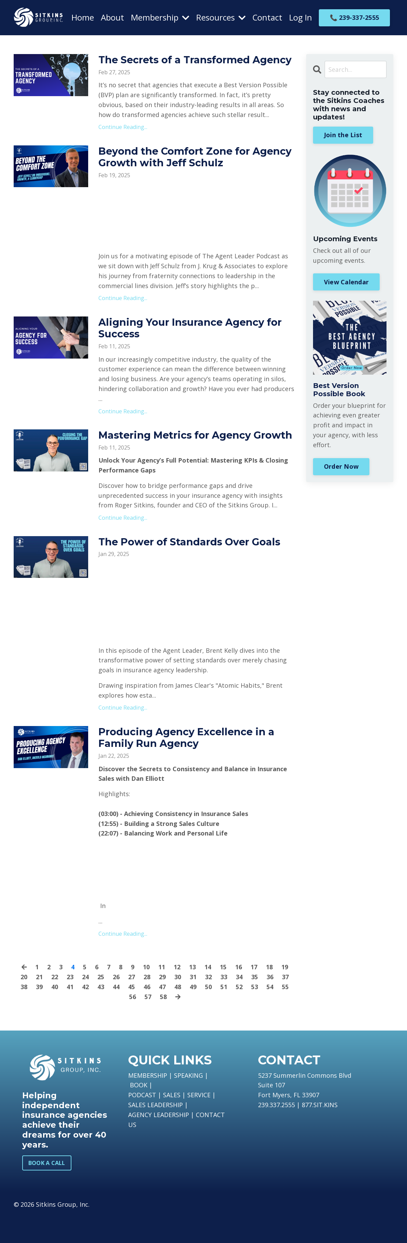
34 (239, 1003)
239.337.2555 (276, 1131)
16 (238, 994)
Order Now (341, 466)
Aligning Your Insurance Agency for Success (194, 341)
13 (192, 994)
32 (208, 1003)
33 (223, 1003)
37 (285, 1003)
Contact (267, 17)
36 (270, 1003)
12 (177, 994)
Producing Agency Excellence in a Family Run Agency (190, 764)
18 (269, 994)
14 (207, 994)
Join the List (343, 134)
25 (100, 1003)
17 (253, 994)
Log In (300, 17)
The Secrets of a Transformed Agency (177, 66)
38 (24, 1013)
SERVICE (199, 1122)
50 (208, 1013)
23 (70, 1003)
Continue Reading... (122, 139)
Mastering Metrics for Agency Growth (177, 455)
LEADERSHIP (165, 1131)
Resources (220, 17)
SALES (171, 1122)
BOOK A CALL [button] (46, 1189)
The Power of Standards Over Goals (192, 568)
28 (147, 1003)
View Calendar (346, 281)
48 (177, 1013)
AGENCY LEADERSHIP (158, 1141)
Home (82, 17)
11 (161, 994)
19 (284, 994)
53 (254, 1013)
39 (39, 1013)
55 (285, 1013)
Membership (160, 17)
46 (147, 1013)
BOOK (138, 1112)
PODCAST (142, 1122)
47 (162, 1013)
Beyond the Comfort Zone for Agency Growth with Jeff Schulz (184, 169)
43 (100, 1013)
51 (223, 1013)
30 (177, 1003)
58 (163, 1023)
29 (162, 1003)
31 (193, 1003)
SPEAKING (188, 1102)
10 (146, 994)
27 (131, 1003)
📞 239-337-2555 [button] (354, 17)
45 (131, 1013)
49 (193, 1013)
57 (147, 1023)
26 (116, 1003)
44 (116, 1013)
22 (54, 1003)
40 (54, 1013)
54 (270, 1013)
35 (254, 1003)
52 (239, 1013)
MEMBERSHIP (147, 1102)
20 (24, 1003)
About (112, 17)
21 (39, 1003)
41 (70, 1013)
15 (223, 994)
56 (132, 1023)
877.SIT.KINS (320, 1131)
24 (85, 1003)
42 (85, 1013)
